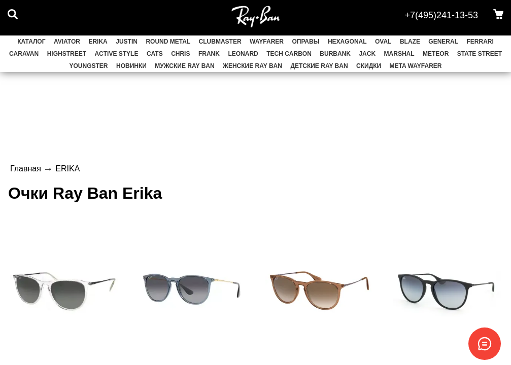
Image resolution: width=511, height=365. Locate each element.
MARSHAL (399, 53)
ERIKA (97, 41)
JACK (367, 53)
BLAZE (410, 41)
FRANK (209, 53)
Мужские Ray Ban (184, 65)
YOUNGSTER (89, 65)
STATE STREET (479, 53)
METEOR (436, 53)
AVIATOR (67, 41)
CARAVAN (24, 53)
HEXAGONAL (347, 41)
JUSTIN (127, 41)
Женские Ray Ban (252, 65)
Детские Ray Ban (319, 65)
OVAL (383, 41)
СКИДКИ (368, 65)
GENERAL (443, 41)
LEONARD (243, 53)
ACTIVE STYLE (116, 53)
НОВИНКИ (131, 65)
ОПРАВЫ (305, 41)
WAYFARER (267, 41)
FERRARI (479, 41)
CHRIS (180, 53)
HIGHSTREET (66, 53)
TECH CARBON (289, 53)
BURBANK (335, 53)
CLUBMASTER (220, 41)
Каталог (31, 41)
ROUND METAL (168, 41)
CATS (155, 53)
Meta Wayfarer (416, 65)
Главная (25, 168)
